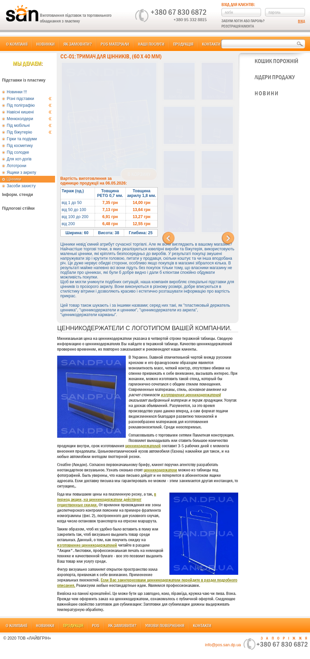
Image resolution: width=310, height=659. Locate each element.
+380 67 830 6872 (179, 12)
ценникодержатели (160, 469)
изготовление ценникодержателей (87, 545)
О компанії (17, 44)
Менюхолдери (29, 118)
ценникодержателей (143, 445)
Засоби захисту (21, 186)
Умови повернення (164, 625)
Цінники (14, 179)
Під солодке (18, 152)
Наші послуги (151, 44)
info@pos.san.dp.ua (223, 645)
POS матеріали (115, 44)
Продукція (183, 44)
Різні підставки (29, 98)
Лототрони (16, 165)
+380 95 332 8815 (190, 19)
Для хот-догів (19, 159)
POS (95, 625)
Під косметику (20, 145)
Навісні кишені (29, 112)
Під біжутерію (29, 132)
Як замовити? (77, 44)
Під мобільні (29, 125)
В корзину (139, 174)
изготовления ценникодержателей (191, 394)
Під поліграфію (29, 105)
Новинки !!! (17, 92)
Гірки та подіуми (22, 139)
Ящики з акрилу (21, 172)
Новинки (45, 44)
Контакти (211, 44)
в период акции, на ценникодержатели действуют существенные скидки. (106, 499)
